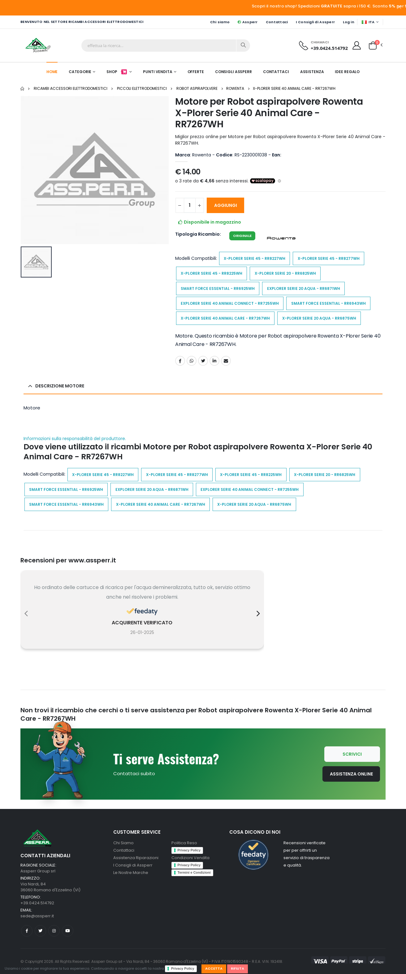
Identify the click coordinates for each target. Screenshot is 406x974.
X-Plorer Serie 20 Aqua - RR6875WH (319, 318)
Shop (117, 71)
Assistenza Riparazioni (135, 858)
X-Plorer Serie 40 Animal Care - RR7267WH (294, 88)
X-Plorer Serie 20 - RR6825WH (285, 273)
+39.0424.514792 (329, 48)
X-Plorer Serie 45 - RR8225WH (211, 273)
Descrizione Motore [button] (59, 386)
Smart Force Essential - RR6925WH (218, 288)
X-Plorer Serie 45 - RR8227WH (254, 258)
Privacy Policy (182, 968)
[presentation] (26, 613)
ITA (368, 22)
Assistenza (312, 71)
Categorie (80, 71)
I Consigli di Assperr (315, 22)
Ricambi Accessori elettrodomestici (70, 88)
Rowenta (235, 88)
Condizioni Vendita (190, 858)
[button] (373, 45)
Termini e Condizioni (194, 872)
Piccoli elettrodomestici (142, 88)
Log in (348, 22)
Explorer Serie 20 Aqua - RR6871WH (303, 288)
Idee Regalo (347, 71)
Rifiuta (237, 968)
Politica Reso (184, 843)
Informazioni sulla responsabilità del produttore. (75, 439)
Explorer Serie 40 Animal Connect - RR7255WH (230, 303)
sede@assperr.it (37, 916)
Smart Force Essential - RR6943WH (328, 303)
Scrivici (352, 754)
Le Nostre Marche (130, 873)
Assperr (247, 22)
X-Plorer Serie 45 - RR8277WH (329, 258)
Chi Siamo (123, 843)
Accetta (213, 968)
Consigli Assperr (233, 71)
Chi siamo (220, 22)
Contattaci (277, 22)
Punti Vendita (157, 71)
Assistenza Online (351, 774)
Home (52, 71)
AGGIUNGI (225, 205)
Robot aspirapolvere (197, 88)
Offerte (196, 71)
